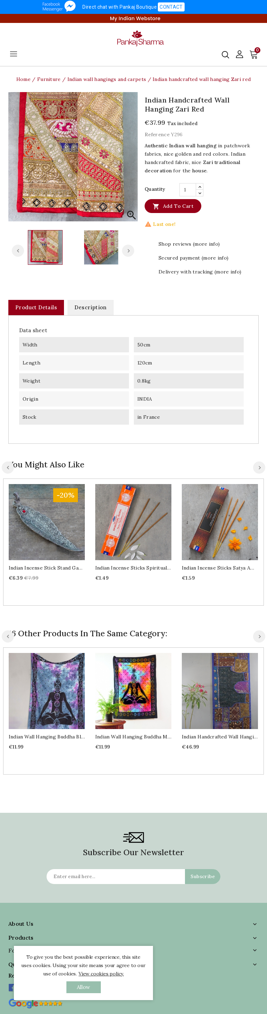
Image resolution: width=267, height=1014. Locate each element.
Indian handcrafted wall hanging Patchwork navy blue (220, 737)
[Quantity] (187, 189)
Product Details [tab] (36, 307)
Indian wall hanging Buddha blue (47, 737)
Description (90, 307)
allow (83, 987)
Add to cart (173, 206)
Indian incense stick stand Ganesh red (47, 568)
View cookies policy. (101, 974)
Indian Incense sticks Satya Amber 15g (220, 568)
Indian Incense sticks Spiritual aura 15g (133, 568)
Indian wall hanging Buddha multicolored (133, 737)
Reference (157, 134)
